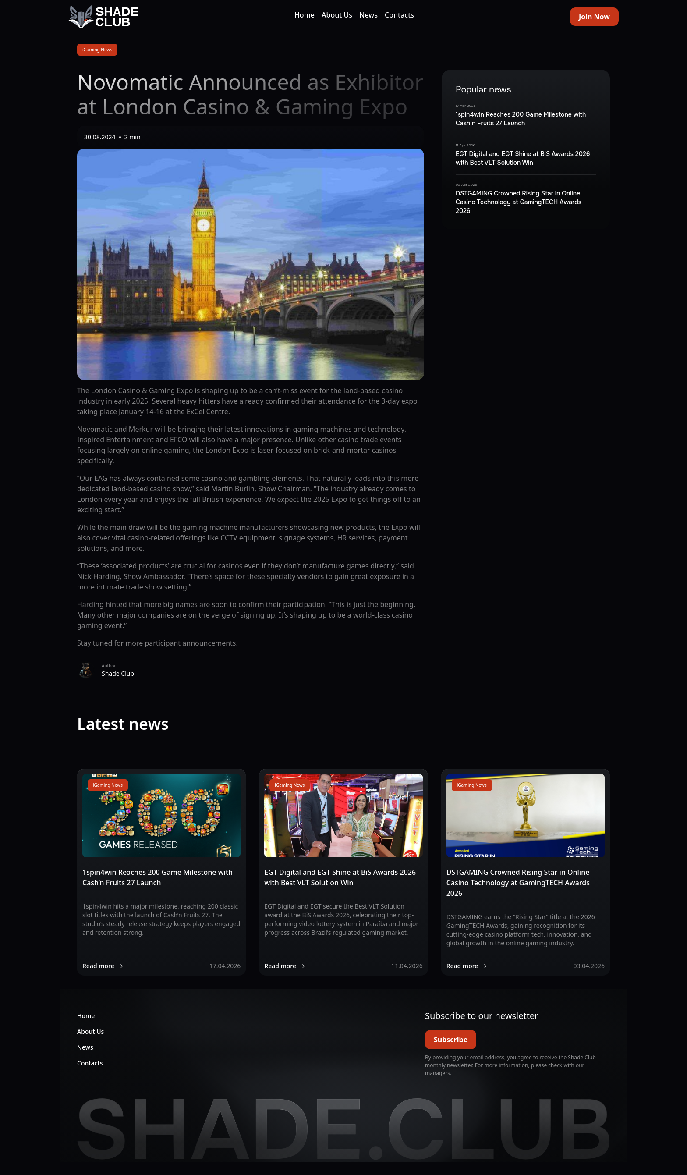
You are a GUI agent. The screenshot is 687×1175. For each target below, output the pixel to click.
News (368, 15)
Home (304, 15)
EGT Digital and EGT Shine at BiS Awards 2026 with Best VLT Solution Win (523, 158)
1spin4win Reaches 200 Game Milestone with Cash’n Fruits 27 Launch (521, 118)
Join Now (594, 16)
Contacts (399, 15)
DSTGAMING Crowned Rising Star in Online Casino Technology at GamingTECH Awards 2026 (518, 202)
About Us (337, 15)
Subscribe (450, 1039)
